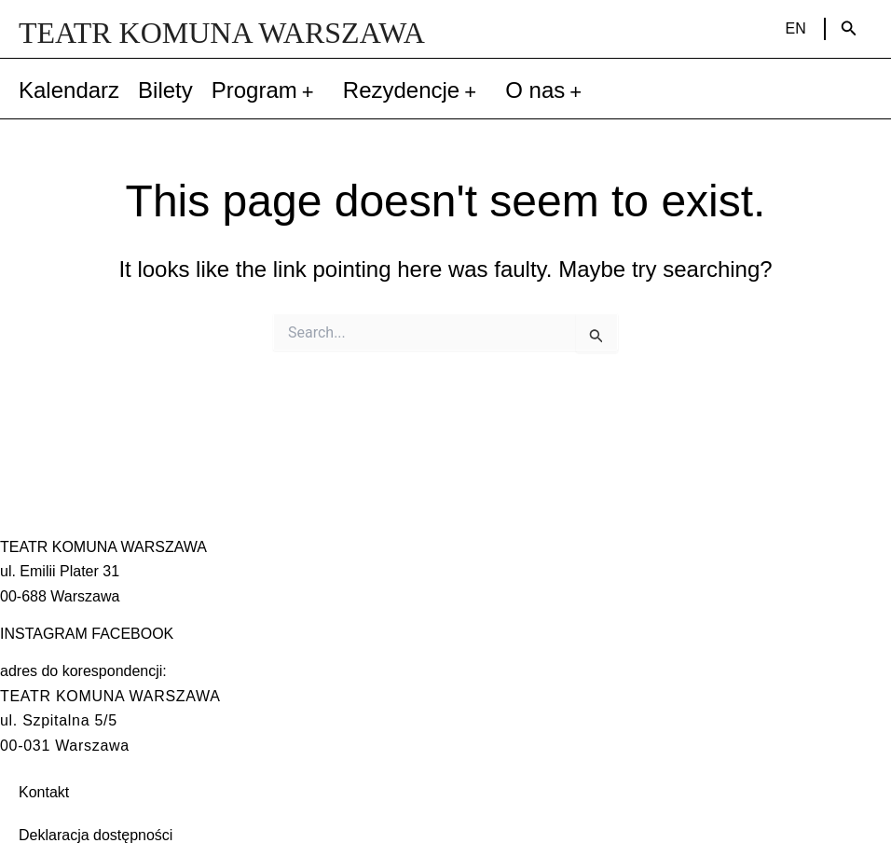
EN (796, 28)
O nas (548, 90)
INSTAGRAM (44, 634)
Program (268, 90)
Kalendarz (69, 90)
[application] (310, 90)
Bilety (165, 90)
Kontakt (44, 792)
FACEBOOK (132, 634)
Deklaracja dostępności (95, 835)
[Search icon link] (849, 29)
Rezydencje (415, 90)
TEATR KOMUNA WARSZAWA (222, 32)
